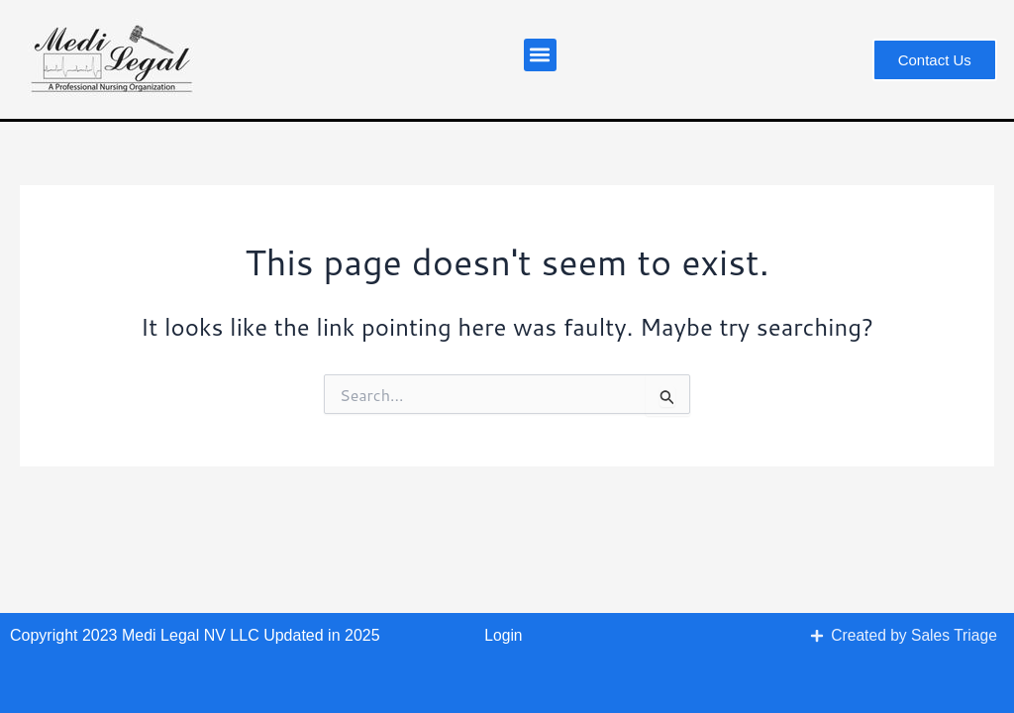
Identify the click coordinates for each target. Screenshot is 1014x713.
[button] (540, 55)
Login (503, 635)
